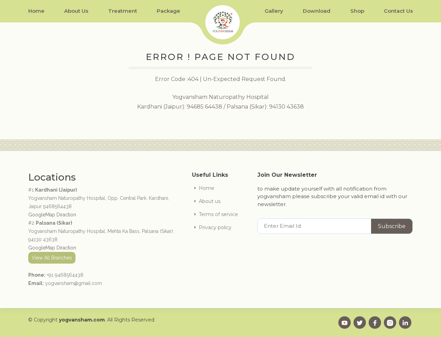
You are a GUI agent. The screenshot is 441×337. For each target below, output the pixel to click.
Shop (357, 11)
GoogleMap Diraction (52, 214)
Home (36, 11)
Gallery (274, 11)
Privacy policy (215, 227)
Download (316, 11)
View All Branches (52, 258)
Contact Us (398, 11)
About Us (76, 11)
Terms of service (218, 214)
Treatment (122, 11)
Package (168, 11)
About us (209, 201)
